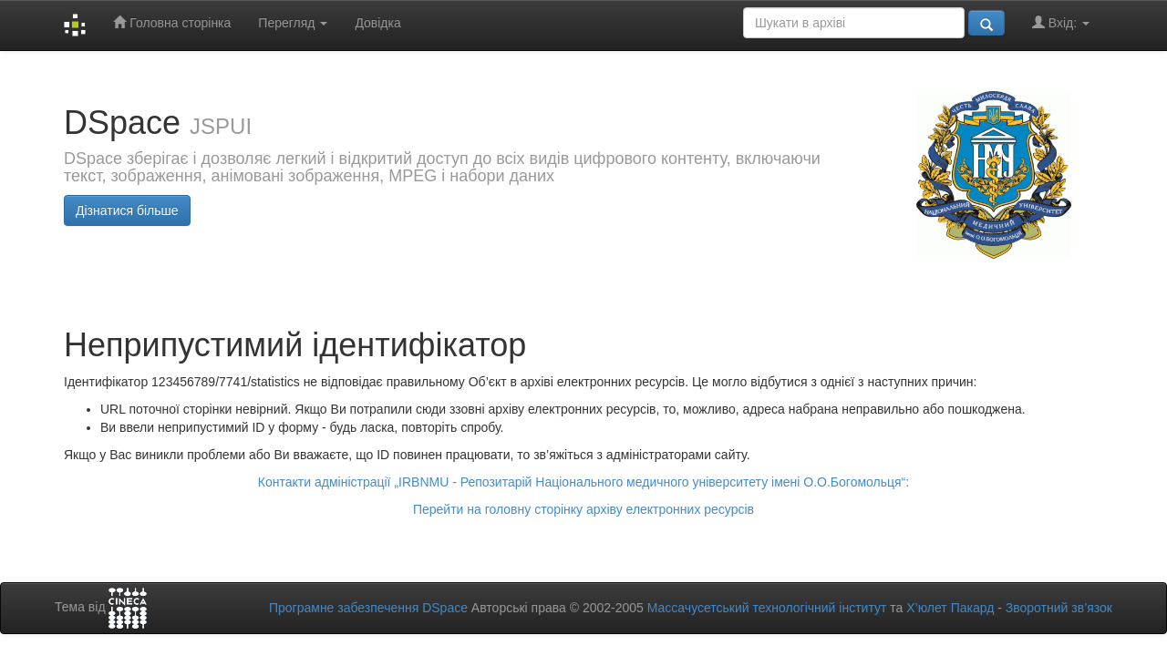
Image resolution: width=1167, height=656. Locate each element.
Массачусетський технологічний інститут (767, 607)
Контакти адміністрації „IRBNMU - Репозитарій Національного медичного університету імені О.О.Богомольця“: (583, 482)
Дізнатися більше (127, 210)
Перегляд (292, 22)
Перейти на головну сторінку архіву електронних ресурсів (583, 509)
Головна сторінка (172, 22)
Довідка (377, 22)
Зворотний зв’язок (1059, 607)
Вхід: (1061, 22)
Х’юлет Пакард (950, 607)
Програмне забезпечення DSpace (368, 607)
